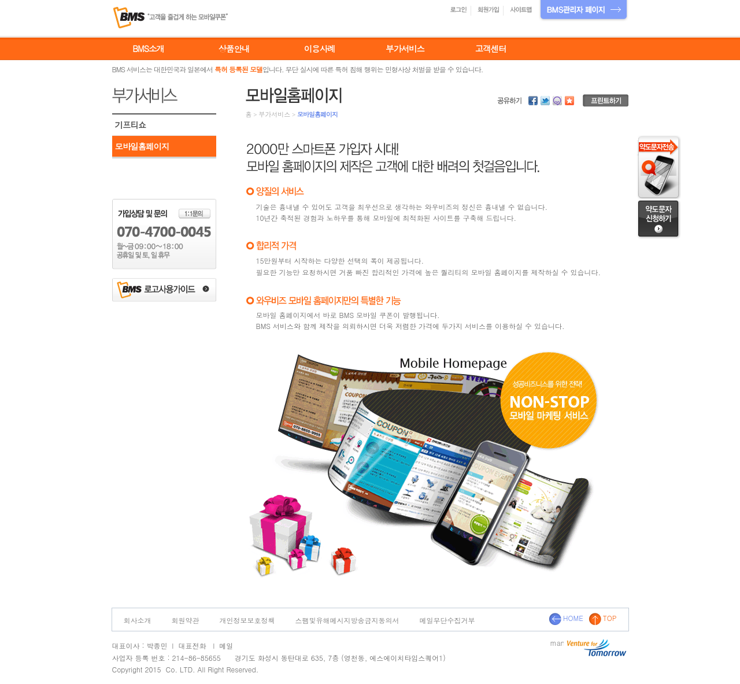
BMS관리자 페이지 (583, 10)
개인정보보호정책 (247, 620)
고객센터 (490, 48)
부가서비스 (405, 48)
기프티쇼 (130, 125)
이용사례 (319, 48)
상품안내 (234, 48)
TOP (603, 618)
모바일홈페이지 (142, 146)
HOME (566, 618)
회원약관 (185, 620)
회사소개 (137, 620)
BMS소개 (148, 48)
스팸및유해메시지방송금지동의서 (347, 620)
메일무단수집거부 (447, 620)
